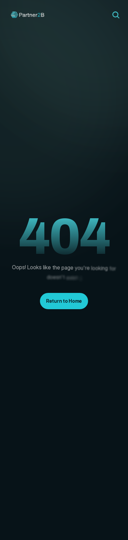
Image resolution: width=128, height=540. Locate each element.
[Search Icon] (116, 15)
